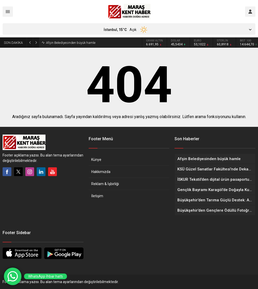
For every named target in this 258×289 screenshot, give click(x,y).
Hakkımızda (100, 172)
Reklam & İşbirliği (105, 184)
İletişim (97, 196)
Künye (96, 160)
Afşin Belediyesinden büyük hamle (70, 43)
